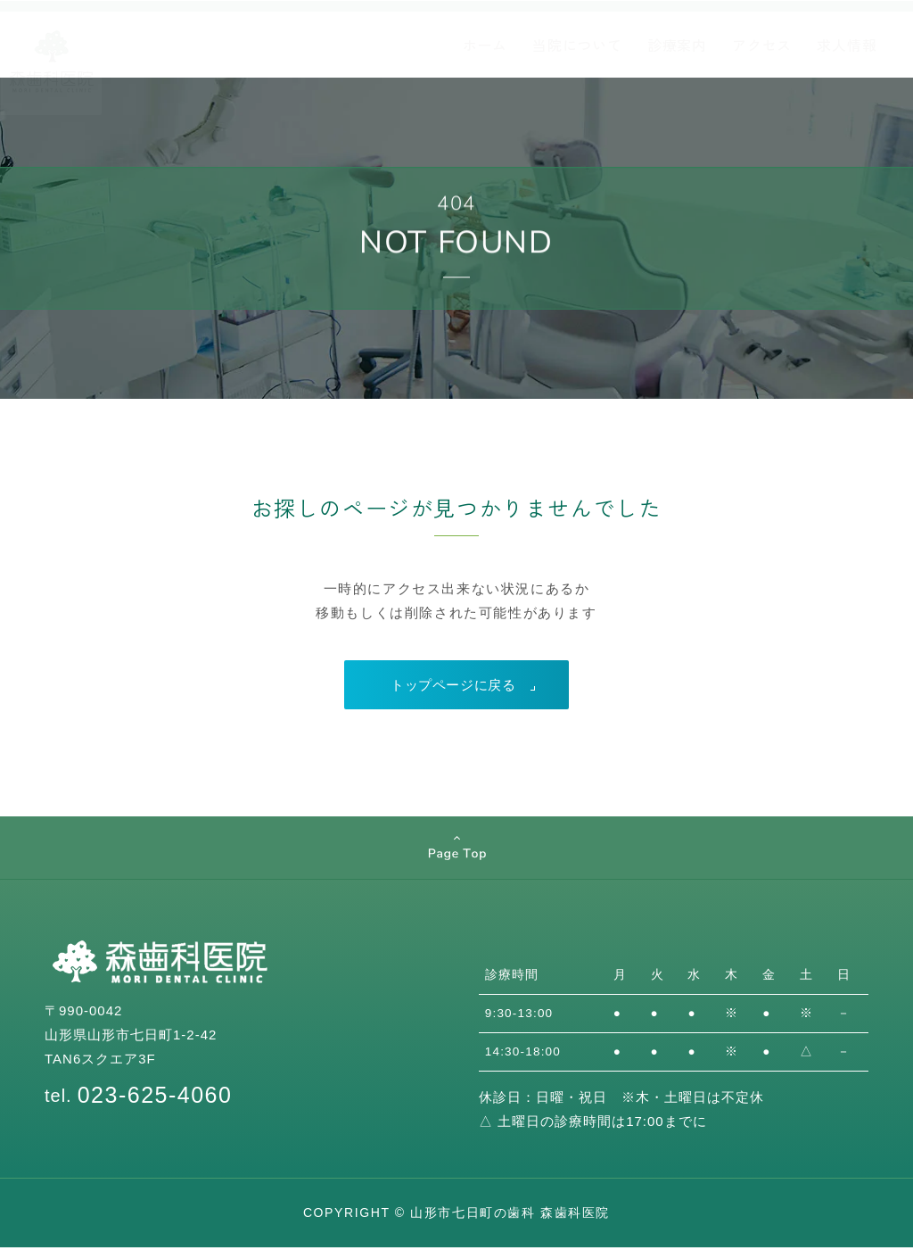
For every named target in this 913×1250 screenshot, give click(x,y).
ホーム (485, 44)
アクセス (762, 44)
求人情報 (846, 44)
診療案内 (677, 44)
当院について (577, 44)
